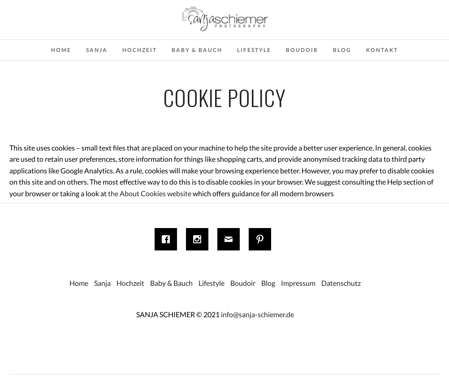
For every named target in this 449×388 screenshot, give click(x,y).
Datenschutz (341, 283)
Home (61, 50)
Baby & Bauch (197, 50)
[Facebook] (168, 239)
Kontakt (382, 50)
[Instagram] (199, 239)
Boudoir (302, 50)
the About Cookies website (149, 193)
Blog (342, 50)
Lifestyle (254, 50)
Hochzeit (139, 50)
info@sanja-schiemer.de (257, 314)
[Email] (230, 239)
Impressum (298, 283)
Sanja (97, 50)
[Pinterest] (262, 239)
